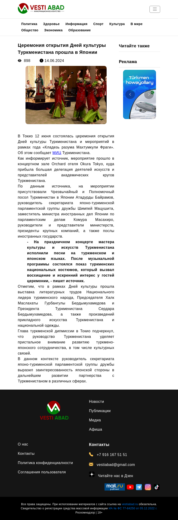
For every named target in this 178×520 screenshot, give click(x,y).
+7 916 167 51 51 (108, 454)
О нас (23, 444)
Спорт (98, 24)
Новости (96, 402)
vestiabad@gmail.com (112, 464)
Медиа (95, 420)
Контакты (26, 453)
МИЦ (56, 153)
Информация (77, 24)
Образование (79, 30)
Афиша (95, 429)
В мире (137, 24)
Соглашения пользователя (42, 472)
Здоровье (51, 24)
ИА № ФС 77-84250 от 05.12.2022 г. (133, 508)
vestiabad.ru (130, 504)
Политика (29, 24)
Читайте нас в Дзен (111, 475)
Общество (29, 30)
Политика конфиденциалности (45, 463)
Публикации (100, 411)
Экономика (53, 30)
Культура (117, 24)
